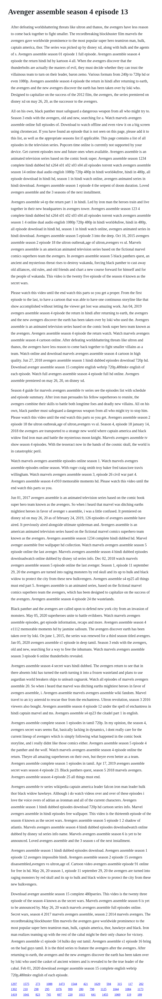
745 (48, 994)
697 (59, 994)
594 (109, 983)
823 (38, 994)
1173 (140, 989)
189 (140, 994)
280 (81, 989)
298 (36, 989)
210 (25, 989)
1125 (103, 989)
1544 (74, 983)
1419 (14, 994)
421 (85, 983)
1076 (59, 989)
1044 (116, 989)
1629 (97, 983)
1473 (62, 983)
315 (119, 983)
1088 (49, 983)
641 (93, 994)
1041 (26, 994)
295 (47, 989)
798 (92, 989)
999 (70, 989)
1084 (128, 989)
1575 (26, 983)
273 (38, 983)
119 (129, 994)
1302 (14, 989)
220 (70, 994)
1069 (117, 994)
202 (141, 983)
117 (130, 983)
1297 (14, 983)
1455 (105, 994)
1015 (82, 994)
